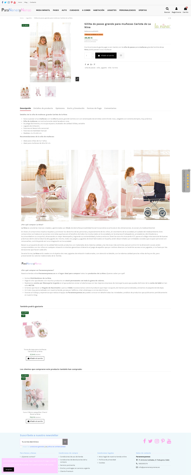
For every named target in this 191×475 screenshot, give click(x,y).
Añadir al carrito (106, 56)
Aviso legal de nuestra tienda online (113, 457)
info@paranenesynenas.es (149, 467)
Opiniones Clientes (184, 180)
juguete (104, 68)
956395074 (143, 464)
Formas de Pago (94, 108)
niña (109, 68)
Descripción (25, 108)
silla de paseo (90, 68)
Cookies (102, 463)
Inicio (20, 2)
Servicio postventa (67, 465)
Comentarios (110, 108)
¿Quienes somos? (28, 457)
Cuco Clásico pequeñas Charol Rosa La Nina (35, 413)
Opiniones (60, 108)
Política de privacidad (107, 460)
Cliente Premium (66, 471)
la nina (115, 68)
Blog (26, 2)
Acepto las (44, 447)
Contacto (33, 2)
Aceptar (9, 469)
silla (98, 68)
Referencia (88, 31)
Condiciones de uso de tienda (71, 457)
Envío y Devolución (75, 108)
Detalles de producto (43, 108)
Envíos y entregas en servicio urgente (75, 468)
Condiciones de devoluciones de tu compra (73, 461)
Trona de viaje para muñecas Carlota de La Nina (35, 350)
